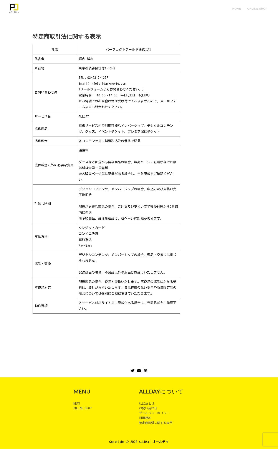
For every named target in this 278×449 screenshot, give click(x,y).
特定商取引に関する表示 (157, 423)
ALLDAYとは (147, 403)
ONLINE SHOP (257, 8)
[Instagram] (145, 371)
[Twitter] (132, 371)
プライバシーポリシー (155, 413)
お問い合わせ (149, 408)
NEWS (76, 403)
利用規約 (145, 418)
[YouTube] (139, 371)
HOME (237, 8)
